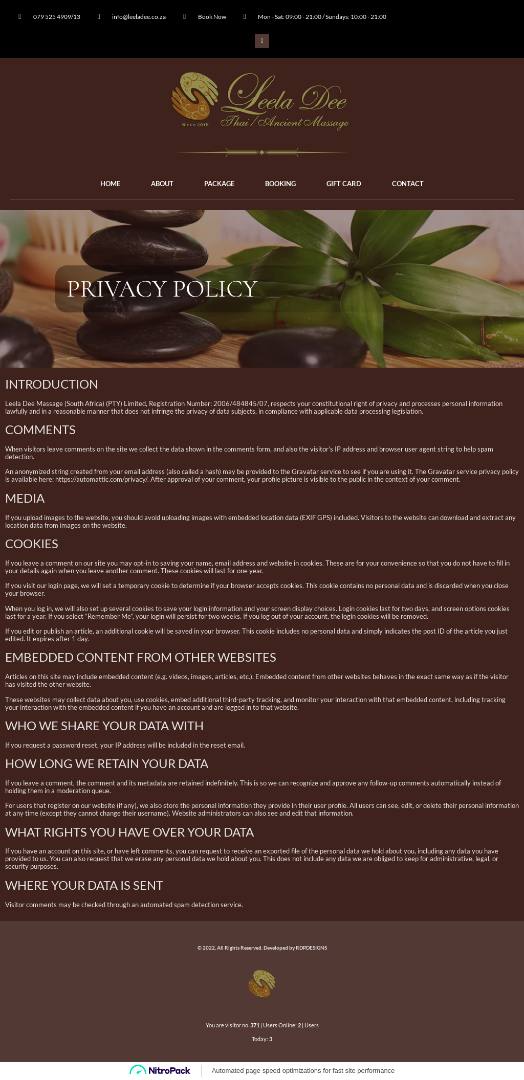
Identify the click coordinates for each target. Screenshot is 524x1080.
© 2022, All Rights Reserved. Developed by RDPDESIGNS (262, 947)
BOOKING (280, 183)
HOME (110, 183)
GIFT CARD (343, 183)
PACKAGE (219, 183)
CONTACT (408, 183)
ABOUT (162, 183)
